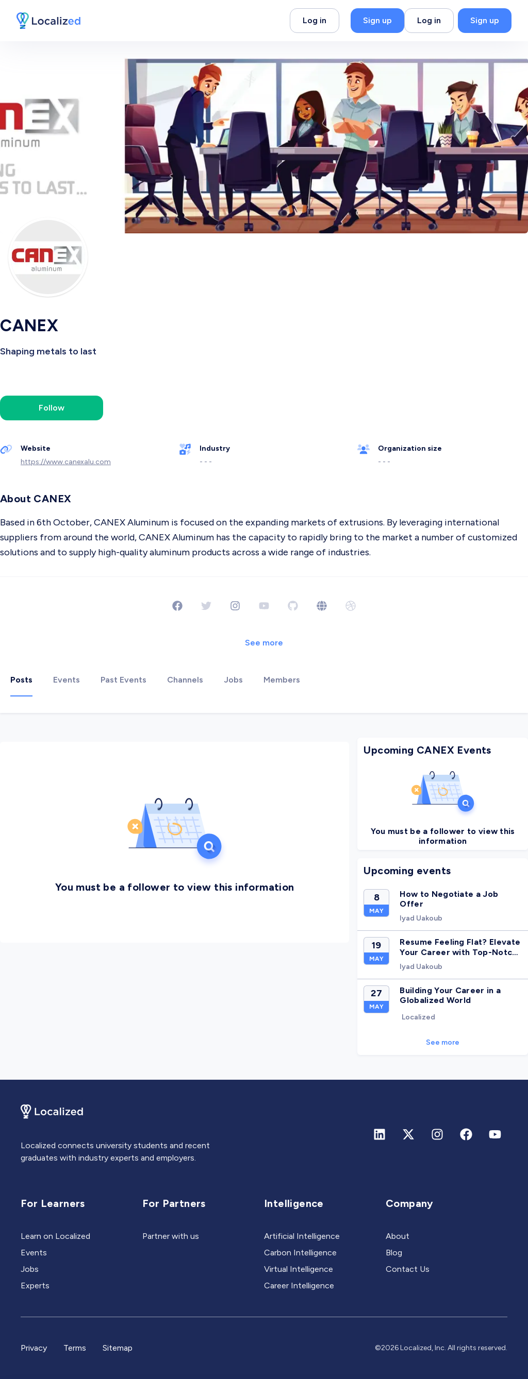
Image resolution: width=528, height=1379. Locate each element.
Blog (394, 1252)
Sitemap (118, 1348)
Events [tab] (66, 680)
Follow (51, 408)
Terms (74, 1348)
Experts (35, 1285)
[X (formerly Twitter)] (408, 1134)
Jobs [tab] (233, 680)
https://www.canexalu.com (66, 461)
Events (34, 1252)
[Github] (292, 605)
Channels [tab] (185, 680)
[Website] (321, 605)
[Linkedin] (379, 1134)
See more (264, 643)
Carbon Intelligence (300, 1252)
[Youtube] (264, 605)
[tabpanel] (264, 896)
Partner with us (170, 1236)
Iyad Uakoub (421, 918)
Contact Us (408, 1269)
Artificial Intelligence (302, 1236)
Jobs (30, 1269)
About (397, 1236)
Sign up (377, 20)
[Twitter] (206, 605)
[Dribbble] (350, 605)
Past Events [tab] (123, 680)
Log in (314, 20)
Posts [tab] (21, 680)
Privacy (34, 1348)
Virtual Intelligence (298, 1269)
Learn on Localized (55, 1236)
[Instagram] (235, 605)
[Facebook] (177, 605)
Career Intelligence (299, 1285)
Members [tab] (281, 680)
